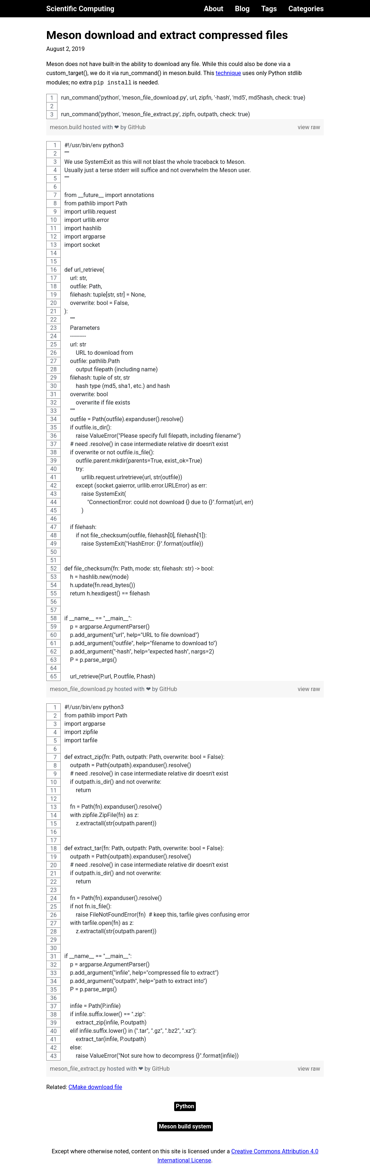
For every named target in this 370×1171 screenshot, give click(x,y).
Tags (269, 8)
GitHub (137, 127)
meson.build (66, 127)
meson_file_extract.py (78, 1068)
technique (228, 73)
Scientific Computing (80, 8)
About (213, 8)
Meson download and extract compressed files (167, 35)
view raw (309, 127)
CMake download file (95, 1087)
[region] (185, 106)
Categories (306, 8)
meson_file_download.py (82, 689)
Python (185, 1106)
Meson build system (185, 1126)
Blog (242, 8)
